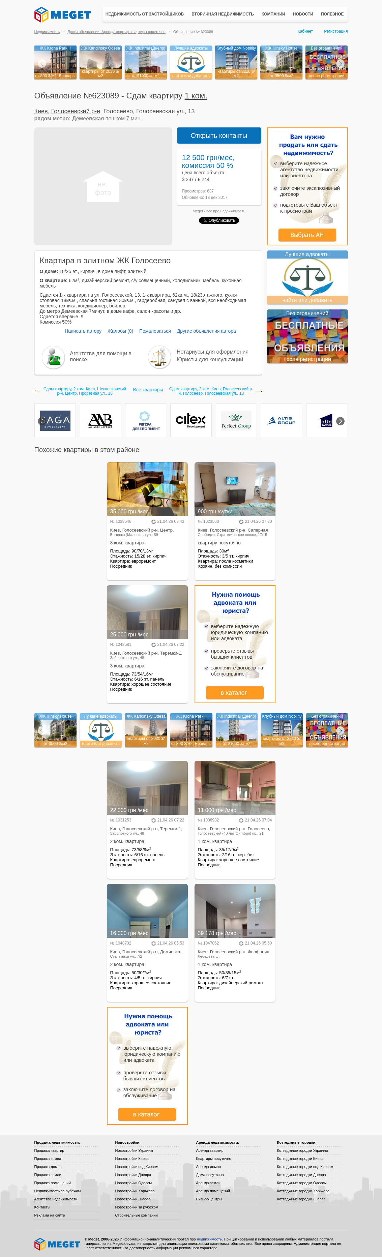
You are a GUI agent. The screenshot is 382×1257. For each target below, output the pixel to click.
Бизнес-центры (209, 1199)
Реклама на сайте (49, 1215)
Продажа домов (48, 1167)
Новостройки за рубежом (136, 1207)
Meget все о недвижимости (57, 1244)
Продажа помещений (52, 1183)
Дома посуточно (210, 1175)
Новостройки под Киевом (136, 1167)
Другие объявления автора (206, 331)
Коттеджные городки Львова (301, 1199)
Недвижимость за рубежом (57, 1191)
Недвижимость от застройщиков (145, 14)
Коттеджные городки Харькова (303, 1191)
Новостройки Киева (132, 1159)
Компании (273, 14)
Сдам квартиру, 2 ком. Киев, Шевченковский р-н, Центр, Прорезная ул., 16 (84, 391)
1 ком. (196, 95)
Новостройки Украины (134, 1150)
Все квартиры (148, 389)
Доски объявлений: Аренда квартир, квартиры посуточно (116, 32)
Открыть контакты (219, 135)
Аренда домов (208, 1167)
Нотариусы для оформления (212, 352)
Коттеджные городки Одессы (302, 1183)
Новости (303, 14)
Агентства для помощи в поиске (100, 356)
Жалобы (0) (120, 331)
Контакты (42, 1207)
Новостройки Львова (133, 1199)
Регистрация (336, 31)
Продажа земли (47, 1175)
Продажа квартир (49, 1150)
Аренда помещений (213, 1191)
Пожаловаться (155, 331)
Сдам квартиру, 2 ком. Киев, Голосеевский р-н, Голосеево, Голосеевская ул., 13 (211, 391)
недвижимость (233, 211)
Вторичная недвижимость (223, 14)
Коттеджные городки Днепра (301, 1175)
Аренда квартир (210, 1150)
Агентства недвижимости (56, 1199)
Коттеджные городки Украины (302, 1150)
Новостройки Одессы (133, 1183)
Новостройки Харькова (135, 1191)
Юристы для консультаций (210, 359)
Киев (41, 111)
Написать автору (83, 331)
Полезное (332, 14)
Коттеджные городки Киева (300, 1159)
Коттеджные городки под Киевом (305, 1167)
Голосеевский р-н (75, 111)
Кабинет (305, 31)
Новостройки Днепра (133, 1175)
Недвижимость (47, 32)
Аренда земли (208, 1183)
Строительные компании (136, 1215)
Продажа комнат (48, 1159)
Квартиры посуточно (213, 1159)
